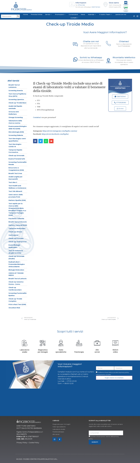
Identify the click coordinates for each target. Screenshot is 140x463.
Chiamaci (124, 41)
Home (25, 14)
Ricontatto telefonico (124, 57)
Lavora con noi (120, 14)
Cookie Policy (34, 443)
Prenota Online (36, 14)
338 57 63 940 (95, 7)
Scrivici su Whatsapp (91, 57)
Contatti (75, 18)
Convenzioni (73, 14)
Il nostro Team (105, 14)
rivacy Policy (22, 443)
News (83, 14)
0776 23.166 (81, 5)
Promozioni (60, 14)
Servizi (48, 14)
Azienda (92, 14)
